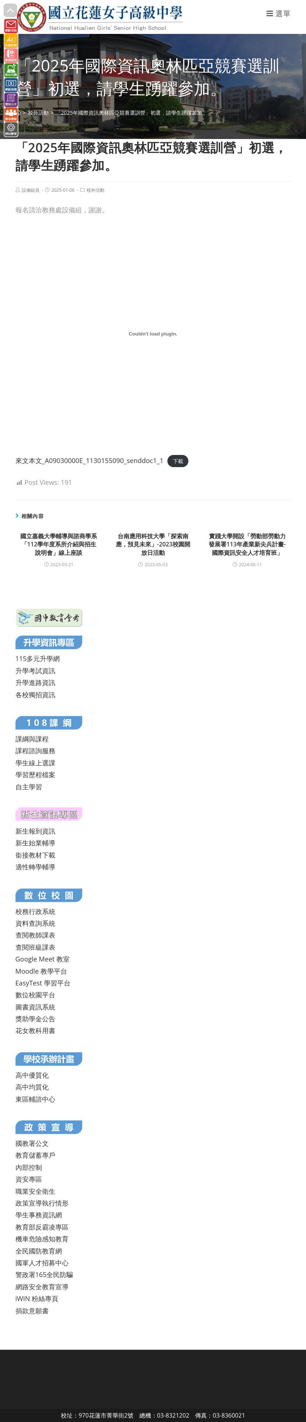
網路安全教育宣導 (42, 1286)
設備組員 (30, 190)
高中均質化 (32, 1086)
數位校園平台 (35, 994)
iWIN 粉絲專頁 (36, 1298)
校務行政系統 (35, 911)
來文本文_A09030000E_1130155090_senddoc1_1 (89, 460)
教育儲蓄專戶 (35, 1155)
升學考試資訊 (35, 670)
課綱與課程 (32, 738)
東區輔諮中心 (35, 1099)
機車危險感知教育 (42, 1238)
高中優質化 (32, 1075)
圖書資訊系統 (35, 1006)
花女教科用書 (35, 1030)
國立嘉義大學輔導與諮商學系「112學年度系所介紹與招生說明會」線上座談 (58, 544)
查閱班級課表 (35, 947)
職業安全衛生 (35, 1191)
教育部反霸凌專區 (42, 1227)
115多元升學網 (37, 658)
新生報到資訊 (35, 831)
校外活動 (95, 190)
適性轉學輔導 (35, 866)
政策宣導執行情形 (42, 1203)
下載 (178, 461)
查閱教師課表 (35, 935)
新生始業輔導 (35, 842)
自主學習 (28, 786)
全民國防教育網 (38, 1251)
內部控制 (28, 1167)
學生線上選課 (35, 762)
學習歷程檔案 (35, 774)
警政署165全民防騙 (44, 1274)
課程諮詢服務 (35, 750)
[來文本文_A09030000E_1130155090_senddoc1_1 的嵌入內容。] (153, 334)
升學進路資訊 (35, 682)
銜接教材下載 (35, 855)
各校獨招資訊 (35, 694)
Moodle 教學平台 (41, 971)
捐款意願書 (32, 1310)
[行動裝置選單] (279, 13)
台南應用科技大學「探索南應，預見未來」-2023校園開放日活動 (153, 544)
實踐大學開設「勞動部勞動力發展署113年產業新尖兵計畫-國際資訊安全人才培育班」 (247, 544)
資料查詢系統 (35, 923)
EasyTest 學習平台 (42, 982)
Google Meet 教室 (42, 959)
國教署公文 (32, 1143)
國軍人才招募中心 (42, 1262)
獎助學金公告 (35, 1018)
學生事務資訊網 (38, 1214)
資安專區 (28, 1179)
